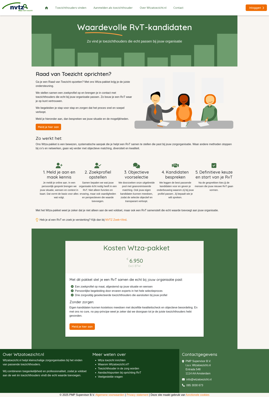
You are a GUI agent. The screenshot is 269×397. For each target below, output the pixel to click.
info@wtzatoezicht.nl (197, 379)
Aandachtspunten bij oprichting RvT (119, 372)
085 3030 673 (192, 385)
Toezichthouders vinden (70, 8)
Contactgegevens (199, 354)
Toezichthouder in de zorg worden (118, 368)
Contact (178, 8)
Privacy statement (137, 394)
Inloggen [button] (256, 7)
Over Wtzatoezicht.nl (153, 8)
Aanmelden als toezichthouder (113, 8)
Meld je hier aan (48, 127)
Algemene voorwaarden (109, 394)
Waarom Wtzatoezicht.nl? (113, 364)
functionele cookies (197, 394)
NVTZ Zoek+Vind (115, 219)
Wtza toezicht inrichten (112, 360)
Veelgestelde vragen (110, 376)
